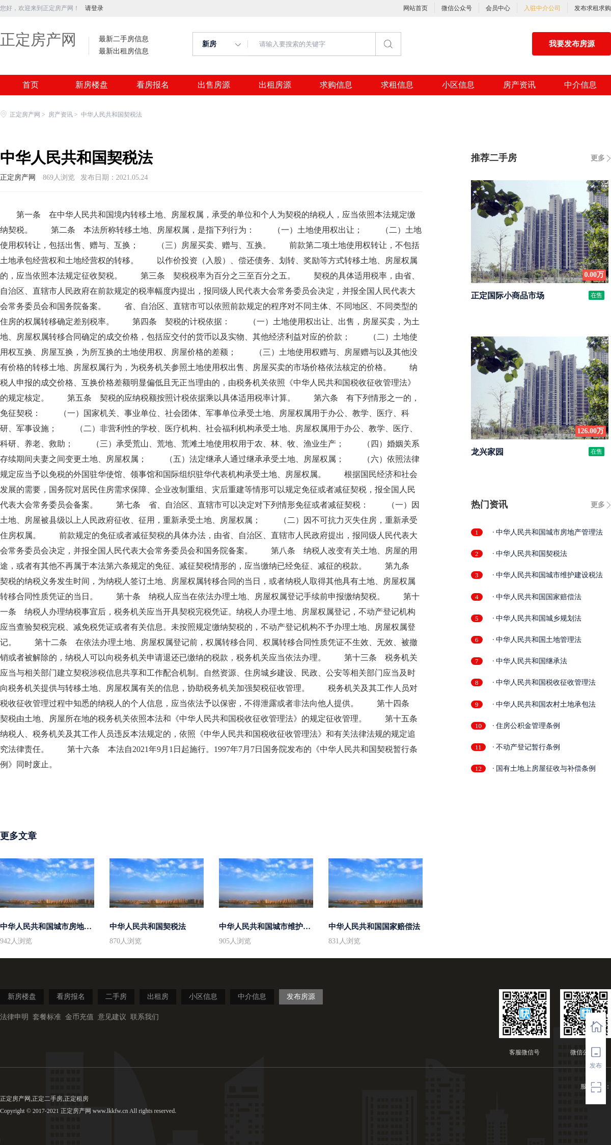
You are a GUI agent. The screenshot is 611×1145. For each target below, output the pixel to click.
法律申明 (14, 1017)
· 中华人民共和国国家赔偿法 (536, 597)
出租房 (158, 996)
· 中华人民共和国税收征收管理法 (544, 682)
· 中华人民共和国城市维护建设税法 (547, 575)
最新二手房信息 (124, 39)
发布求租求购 (592, 8)
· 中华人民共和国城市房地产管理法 (547, 532)
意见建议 (112, 1017)
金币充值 (79, 1017)
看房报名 (152, 85)
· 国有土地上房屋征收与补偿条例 (544, 768)
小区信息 (458, 85)
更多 (598, 158)
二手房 (116, 996)
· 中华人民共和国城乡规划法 (536, 618)
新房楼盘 (91, 85)
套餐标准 (47, 1017)
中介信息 (580, 85)
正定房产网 (38, 39)
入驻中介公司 (542, 8)
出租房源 (275, 85)
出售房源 (213, 85)
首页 (30, 85)
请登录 (94, 8)
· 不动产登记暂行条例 (526, 747)
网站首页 (415, 8)
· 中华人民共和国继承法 (529, 661)
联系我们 (144, 1017)
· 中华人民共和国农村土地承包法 (544, 704)
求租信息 (397, 85)
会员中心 (498, 8)
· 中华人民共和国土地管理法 (536, 640)
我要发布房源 (572, 44)
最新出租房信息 (124, 51)
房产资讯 (519, 85)
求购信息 (336, 85)
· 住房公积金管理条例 (526, 726)
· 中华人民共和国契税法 (529, 553)
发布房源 (301, 996)
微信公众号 (456, 8)
